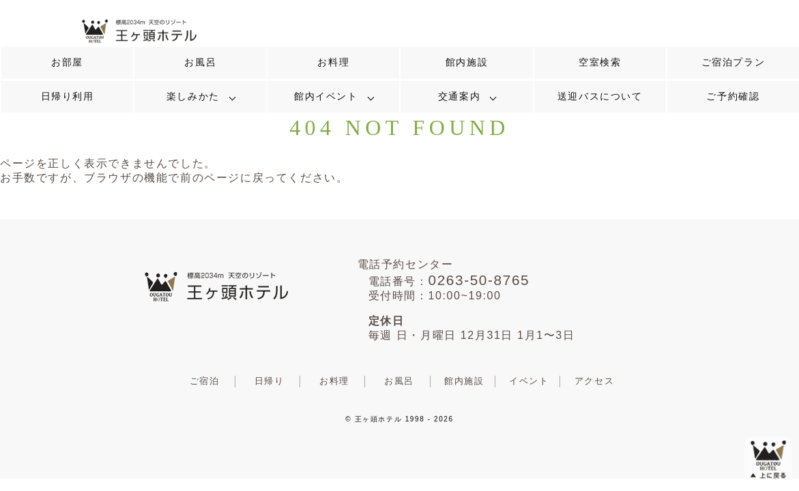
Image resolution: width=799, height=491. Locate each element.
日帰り (270, 381)
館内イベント (326, 96)
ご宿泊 (205, 381)
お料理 (333, 62)
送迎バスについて (600, 96)
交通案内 (459, 96)
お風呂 (200, 62)
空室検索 (600, 62)
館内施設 (467, 62)
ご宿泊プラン (733, 62)
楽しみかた (193, 96)
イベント (529, 381)
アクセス (594, 381)
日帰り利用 (67, 96)
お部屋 (67, 62)
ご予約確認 (732, 96)
